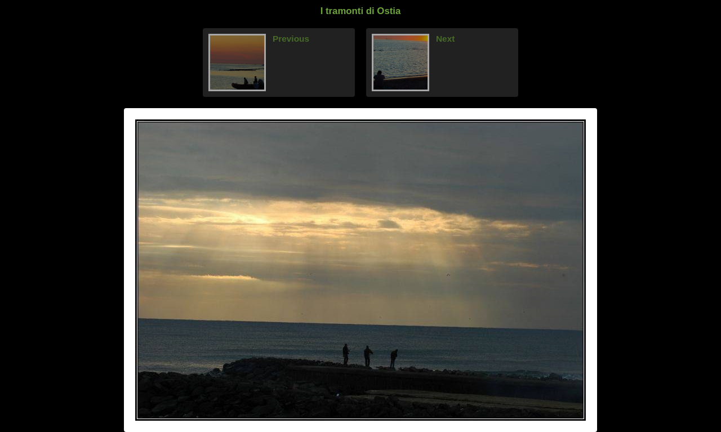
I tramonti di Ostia (361, 11)
